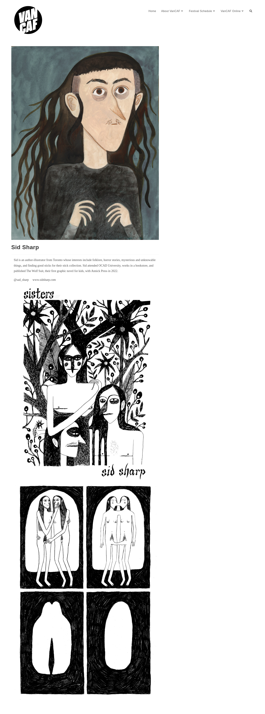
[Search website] (251, 11)
